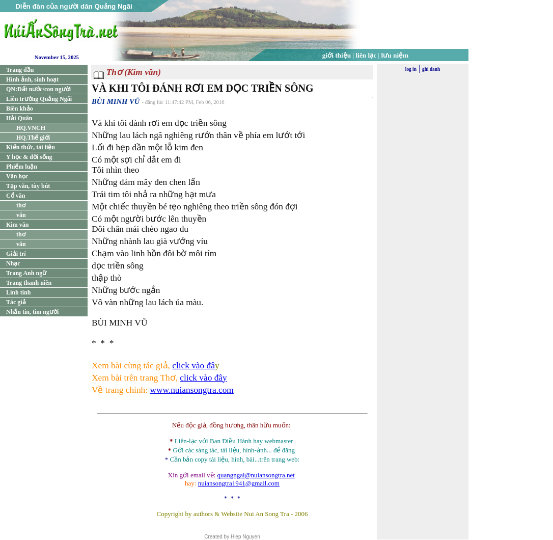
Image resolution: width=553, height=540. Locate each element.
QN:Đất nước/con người (38, 89)
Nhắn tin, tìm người (32, 311)
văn (21, 215)
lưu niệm (395, 55)
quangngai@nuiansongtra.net (255, 475)
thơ (20, 205)
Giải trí (16, 253)
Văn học (17, 176)
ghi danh (431, 69)
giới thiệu (336, 55)
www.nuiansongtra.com (191, 390)
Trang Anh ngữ (26, 273)
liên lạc (366, 55)
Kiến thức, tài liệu (30, 147)
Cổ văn (15, 195)
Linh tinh (18, 292)
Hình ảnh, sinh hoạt (32, 79)
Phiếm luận (21, 166)
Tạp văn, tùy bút (28, 186)
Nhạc (13, 263)
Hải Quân (19, 118)
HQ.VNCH (30, 127)
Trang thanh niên (28, 282)
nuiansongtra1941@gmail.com (239, 483)
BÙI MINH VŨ (116, 101)
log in (411, 69)
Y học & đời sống (29, 156)
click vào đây (203, 378)
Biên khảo (19, 108)
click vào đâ (193, 365)
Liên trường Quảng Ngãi (39, 98)
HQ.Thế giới (33, 137)
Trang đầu (20, 69)
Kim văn (17, 224)
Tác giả (16, 302)
